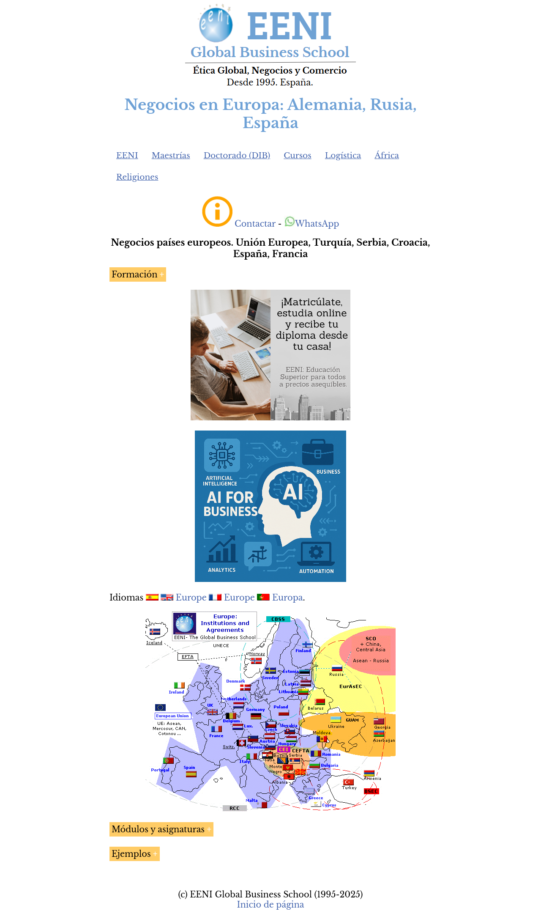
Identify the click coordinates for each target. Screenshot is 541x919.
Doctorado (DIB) (237, 155)
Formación (135, 274)
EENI (127, 155)
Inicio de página (270, 905)
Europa (287, 598)
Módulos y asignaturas (158, 829)
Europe (191, 598)
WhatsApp (311, 224)
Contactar (255, 224)
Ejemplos (131, 854)
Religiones (137, 177)
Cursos (297, 155)
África (386, 155)
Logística (343, 155)
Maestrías (171, 155)
